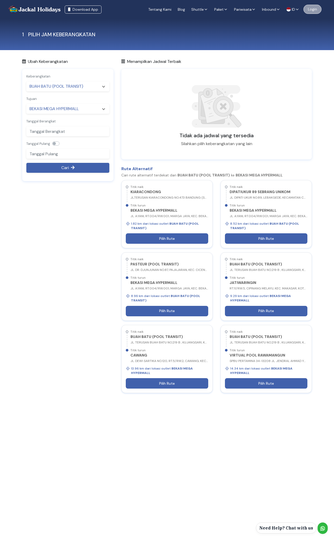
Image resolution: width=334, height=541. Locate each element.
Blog (181, 9)
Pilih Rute (167, 238)
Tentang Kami (159, 9)
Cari (68, 167)
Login (312, 9)
